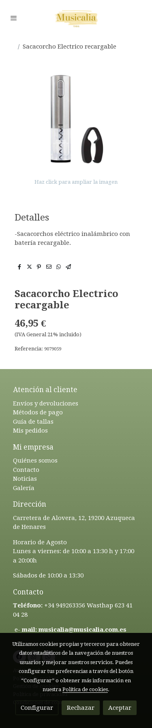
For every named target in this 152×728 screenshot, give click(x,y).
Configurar (37, 707)
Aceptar (119, 707)
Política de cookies (85, 689)
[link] (76, 18)
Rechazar (80, 707)
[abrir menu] (13, 17)
